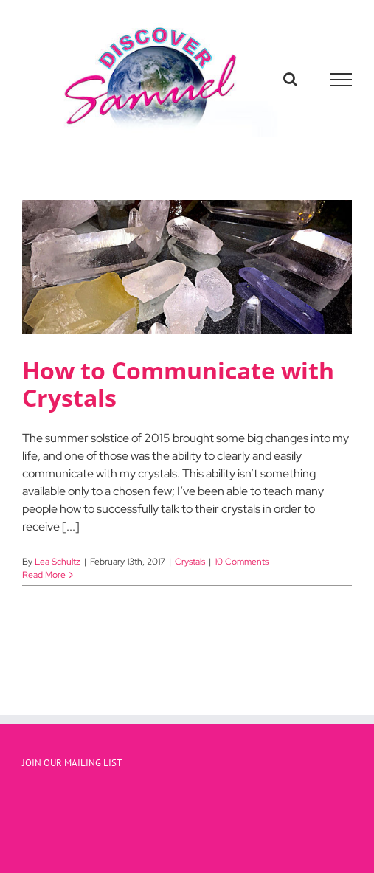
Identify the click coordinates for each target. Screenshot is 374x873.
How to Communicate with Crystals (178, 383)
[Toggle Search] (290, 79)
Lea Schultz (57, 561)
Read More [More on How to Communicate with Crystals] (44, 575)
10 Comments (242, 561)
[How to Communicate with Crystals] (187, 267)
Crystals (190, 561)
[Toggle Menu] (341, 79)
